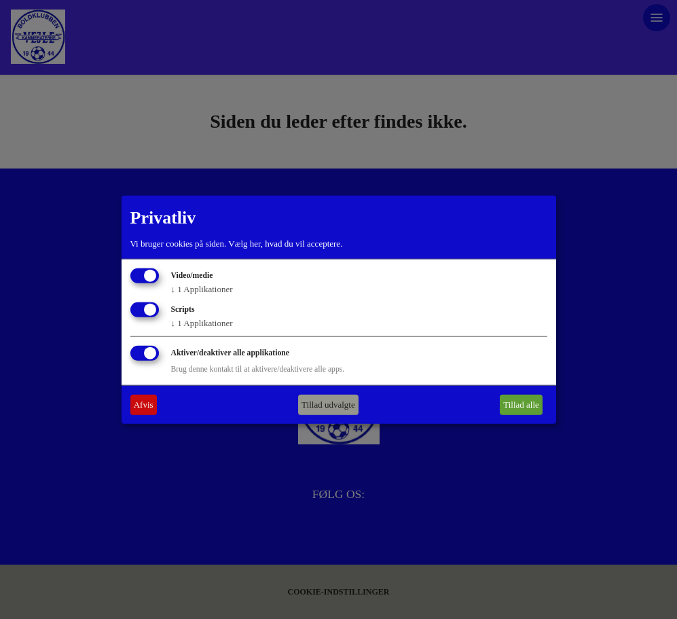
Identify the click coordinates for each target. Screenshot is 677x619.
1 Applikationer (202, 289)
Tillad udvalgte (328, 405)
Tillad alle (521, 405)
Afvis (143, 405)
